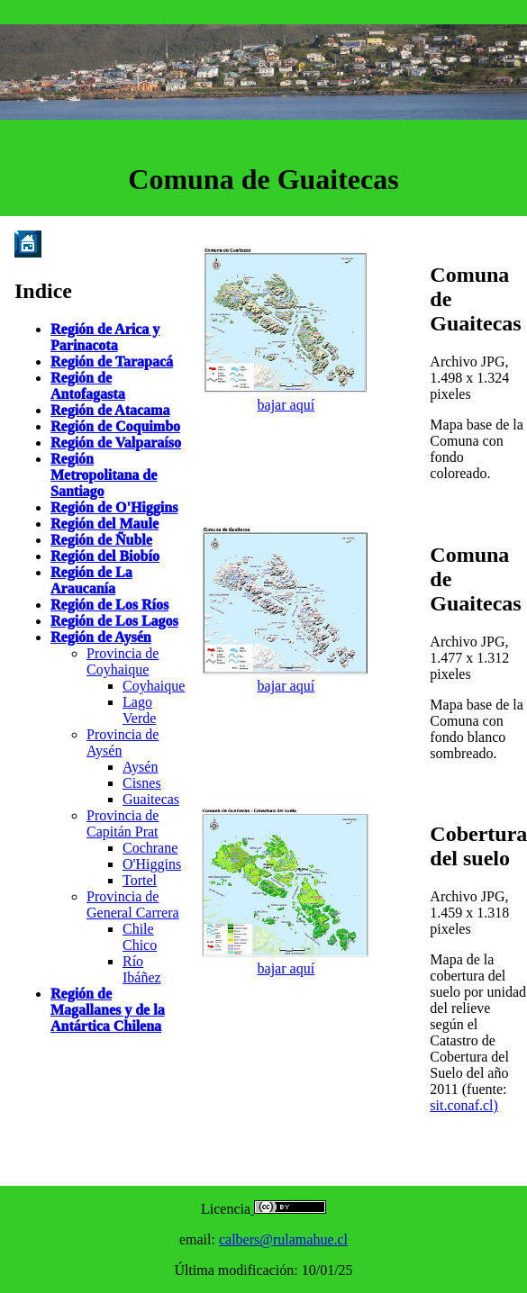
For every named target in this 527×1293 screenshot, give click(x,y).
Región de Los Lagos (114, 620)
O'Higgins (152, 864)
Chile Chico (140, 937)
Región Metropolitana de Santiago (103, 475)
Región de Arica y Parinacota (104, 337)
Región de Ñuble (101, 539)
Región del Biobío (104, 556)
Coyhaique (154, 685)
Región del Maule (104, 523)
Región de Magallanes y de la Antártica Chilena (107, 1010)
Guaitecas (151, 799)
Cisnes (142, 783)
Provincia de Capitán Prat (122, 823)
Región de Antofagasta (87, 386)
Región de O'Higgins (113, 507)
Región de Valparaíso (115, 442)
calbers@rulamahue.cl (283, 1239)
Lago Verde (139, 710)
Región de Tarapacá (111, 361)
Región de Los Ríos (109, 604)
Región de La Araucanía (91, 580)
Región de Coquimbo (115, 426)
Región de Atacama (109, 410)
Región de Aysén (100, 637)
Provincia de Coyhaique (122, 661)
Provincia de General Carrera (132, 904)
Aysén (140, 766)
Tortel (140, 880)
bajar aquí (286, 404)
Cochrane (150, 847)
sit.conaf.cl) (464, 1105)
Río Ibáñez (142, 969)
